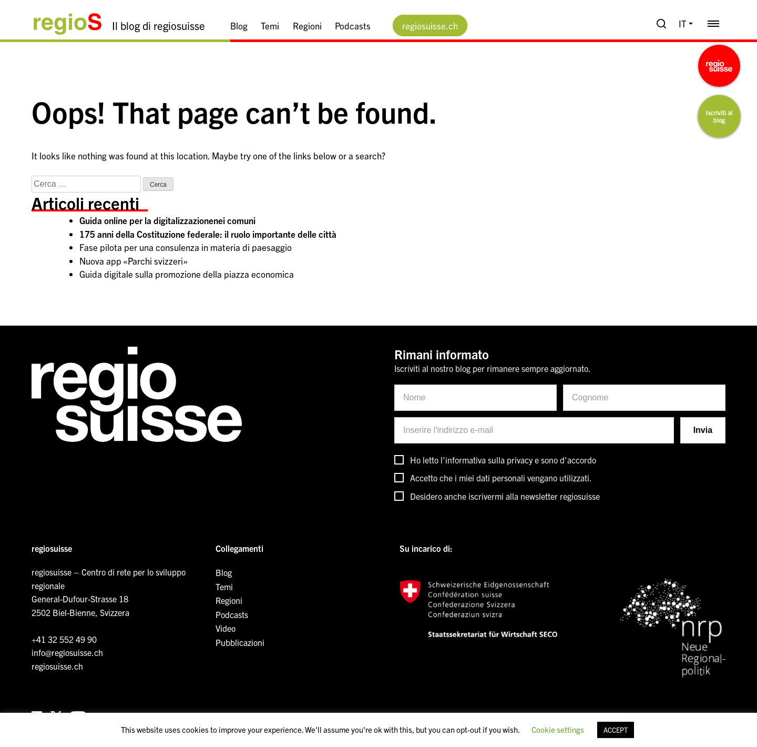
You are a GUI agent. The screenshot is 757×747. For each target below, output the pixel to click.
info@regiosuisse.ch (67, 652)
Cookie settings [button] (557, 729)
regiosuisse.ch (430, 25)
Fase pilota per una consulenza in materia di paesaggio (185, 247)
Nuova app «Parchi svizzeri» (133, 260)
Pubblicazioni (240, 642)
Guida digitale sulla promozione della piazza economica (186, 273)
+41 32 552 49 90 (64, 639)
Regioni (307, 25)
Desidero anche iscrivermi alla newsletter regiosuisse (505, 496)
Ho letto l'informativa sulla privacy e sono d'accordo (503, 460)
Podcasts (353, 25)
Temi (270, 25)
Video (226, 628)
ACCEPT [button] (615, 729)
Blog (239, 25)
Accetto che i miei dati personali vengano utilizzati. (501, 477)
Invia (702, 430)
